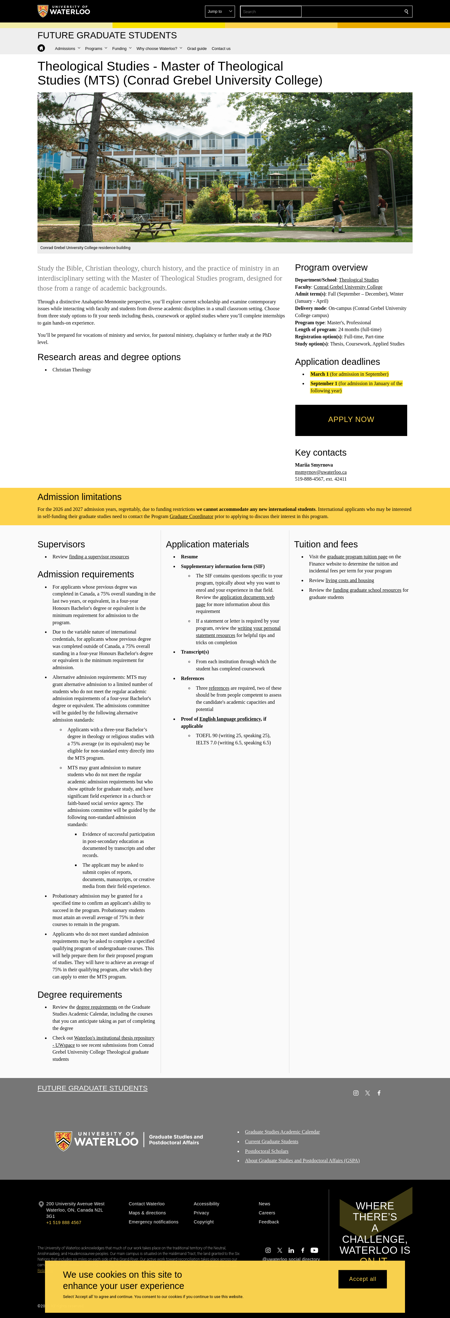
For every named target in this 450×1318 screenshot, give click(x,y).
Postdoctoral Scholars (266, 1151)
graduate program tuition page (357, 556)
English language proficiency (230, 718)
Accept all (362, 1279)
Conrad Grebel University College (348, 287)
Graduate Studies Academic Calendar (282, 1131)
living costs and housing (350, 580)
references (219, 687)
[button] (361, 11)
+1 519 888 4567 (63, 1222)
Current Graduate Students (271, 1141)
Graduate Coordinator (191, 516)
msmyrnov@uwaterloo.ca (321, 472)
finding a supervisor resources (99, 556)
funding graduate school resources (367, 590)
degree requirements (96, 1006)
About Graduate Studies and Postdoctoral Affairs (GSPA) (302, 1161)
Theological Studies (359, 279)
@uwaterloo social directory (291, 1259)
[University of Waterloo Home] (64, 11)
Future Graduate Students (93, 1088)
